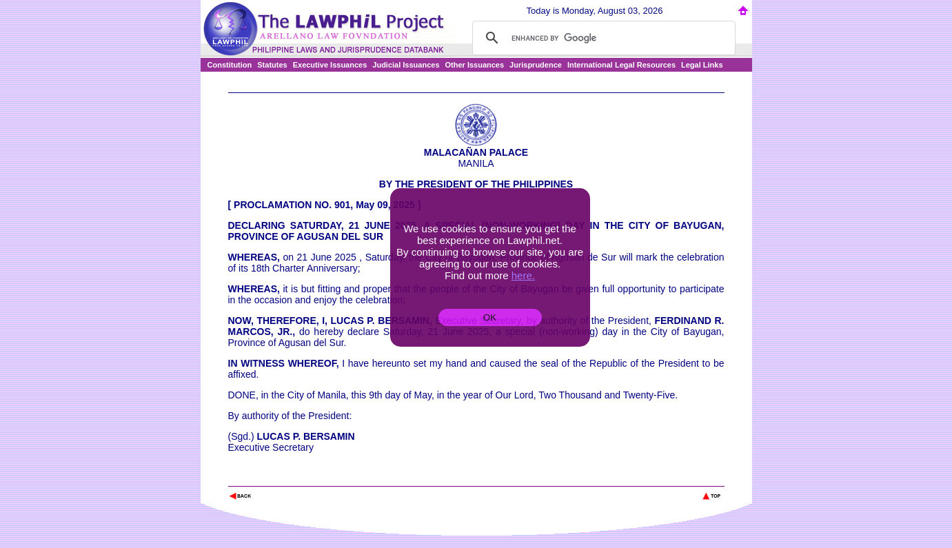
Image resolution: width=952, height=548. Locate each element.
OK (489, 317)
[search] (602, 38)
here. (523, 275)
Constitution (229, 65)
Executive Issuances (330, 65)
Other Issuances (475, 65)
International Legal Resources (621, 65)
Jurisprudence (535, 65)
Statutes (272, 65)
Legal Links (702, 65)
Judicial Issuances (405, 65)
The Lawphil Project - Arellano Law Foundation (299, 477)
